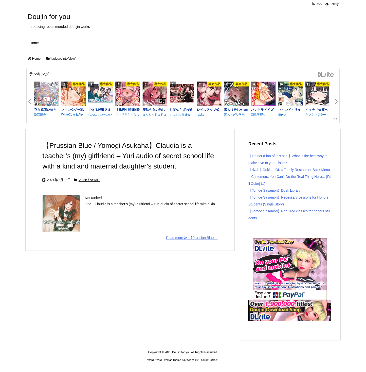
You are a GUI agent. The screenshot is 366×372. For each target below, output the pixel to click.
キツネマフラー (315, 114)
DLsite (325, 75)
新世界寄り (258, 114)
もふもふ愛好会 (180, 114)
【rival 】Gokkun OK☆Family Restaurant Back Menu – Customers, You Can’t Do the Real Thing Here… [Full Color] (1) (289, 177)
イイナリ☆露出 (316, 110)
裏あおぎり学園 (234, 114)
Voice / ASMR (89, 180)
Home (36, 58)
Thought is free (208, 359)
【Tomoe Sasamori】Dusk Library (274, 190)
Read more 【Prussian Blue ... (192, 238)
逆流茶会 (40, 114)
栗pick (282, 114)
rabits (200, 114)
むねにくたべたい (100, 114)
